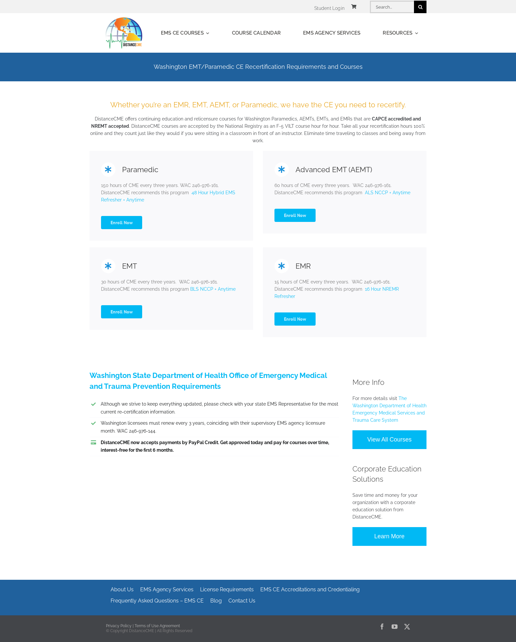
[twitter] (407, 626)
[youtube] (395, 626)
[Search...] (392, 7)
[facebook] (382, 626)
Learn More (389, 536)
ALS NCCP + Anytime (387, 192)
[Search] (420, 7)
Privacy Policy (119, 626)
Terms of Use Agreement (157, 626)
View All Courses (389, 439)
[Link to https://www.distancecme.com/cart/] (353, 6)
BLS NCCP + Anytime (212, 289)
